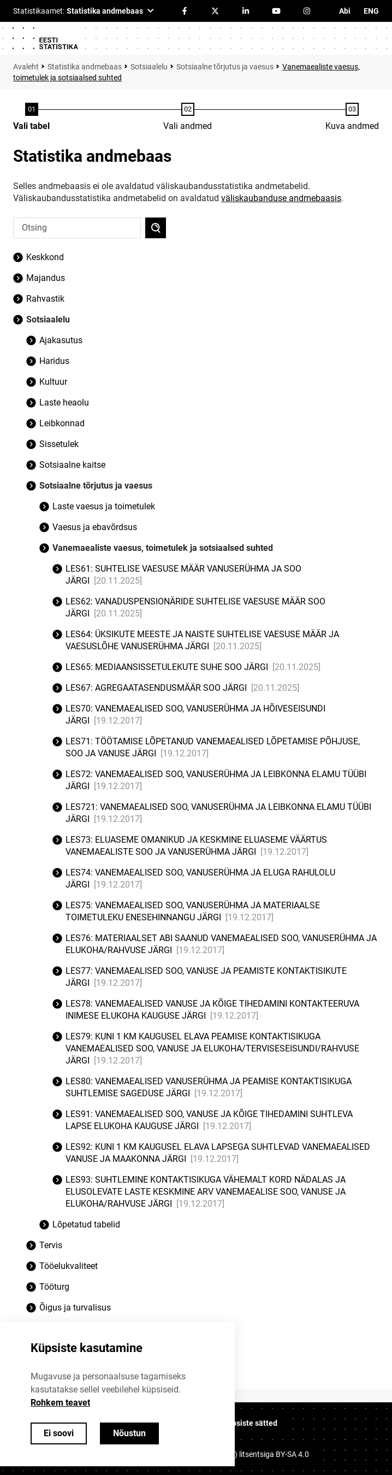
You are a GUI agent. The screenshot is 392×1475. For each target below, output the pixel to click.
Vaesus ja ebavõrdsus (94, 527)
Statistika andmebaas (84, 66)
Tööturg (54, 1287)
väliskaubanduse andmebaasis (281, 198)
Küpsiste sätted (250, 1423)
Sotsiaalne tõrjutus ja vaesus (225, 66)
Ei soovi (59, 1433)
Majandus (45, 278)
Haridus (54, 361)
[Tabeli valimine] (31, 117)
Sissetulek (59, 444)
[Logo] (45, 38)
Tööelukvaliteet (68, 1266)
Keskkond (45, 257)
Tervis (50, 1245)
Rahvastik (45, 298)
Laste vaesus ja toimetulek (103, 506)
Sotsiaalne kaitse (72, 465)
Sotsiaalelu (149, 66)
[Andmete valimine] (187, 117)
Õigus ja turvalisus (75, 1307)
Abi (345, 11)
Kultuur (53, 382)
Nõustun (129, 1433)
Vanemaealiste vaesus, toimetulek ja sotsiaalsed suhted (162, 548)
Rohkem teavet (60, 1402)
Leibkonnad (62, 423)
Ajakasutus (60, 340)
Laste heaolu (64, 402)
